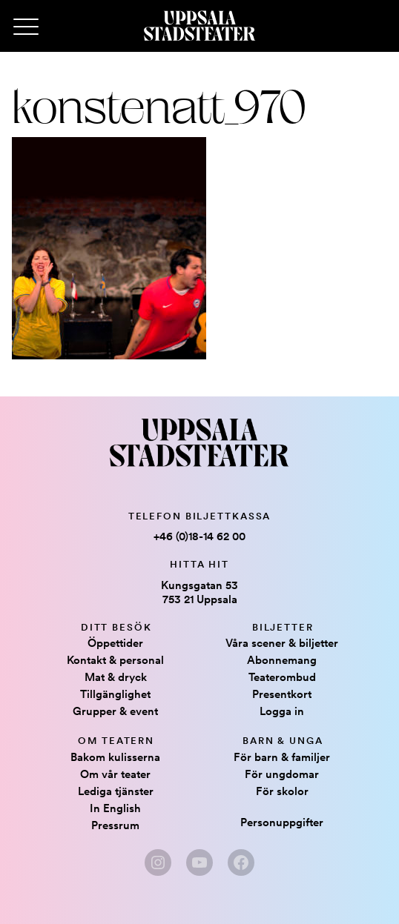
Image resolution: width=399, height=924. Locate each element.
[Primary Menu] (26, 27)
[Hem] (199, 26)
